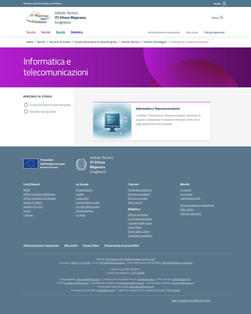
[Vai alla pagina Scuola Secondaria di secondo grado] (95, 42)
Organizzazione (84, 211)
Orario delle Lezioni (139, 231)
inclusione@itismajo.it (183, 283)
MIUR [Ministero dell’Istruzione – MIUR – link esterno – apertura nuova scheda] (26, 190)
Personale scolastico (139, 190)
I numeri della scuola (87, 202)
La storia (81, 215)
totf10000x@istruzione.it (112, 262)
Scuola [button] (30, 32)
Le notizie (185, 190)
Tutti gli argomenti (214, 32)
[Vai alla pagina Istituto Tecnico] (130, 42)
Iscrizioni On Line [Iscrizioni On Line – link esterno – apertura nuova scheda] (33, 207)
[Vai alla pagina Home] (29, 42)
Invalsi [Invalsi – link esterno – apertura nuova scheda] (27, 211)
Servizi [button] (45, 32)
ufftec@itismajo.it (181, 279)
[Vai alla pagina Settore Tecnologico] (155, 42)
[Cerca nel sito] (217, 17)
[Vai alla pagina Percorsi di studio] (59, 42)
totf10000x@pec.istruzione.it (177, 262)
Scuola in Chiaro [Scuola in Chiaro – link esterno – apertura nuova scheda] (32, 202)
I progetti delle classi (140, 223)
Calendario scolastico (140, 235)
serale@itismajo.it (106, 290)
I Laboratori (82, 198)
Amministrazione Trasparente (41, 245)
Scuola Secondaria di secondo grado (50, 105)
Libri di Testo (135, 227)
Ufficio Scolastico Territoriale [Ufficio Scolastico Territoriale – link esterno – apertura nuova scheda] (39, 198)
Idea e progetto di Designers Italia (191, 300)
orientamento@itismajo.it (131, 283)
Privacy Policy (91, 245)
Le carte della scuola (87, 207)
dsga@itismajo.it (146, 279)
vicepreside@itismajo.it (89, 279)
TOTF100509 (173, 290)
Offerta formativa (138, 215)
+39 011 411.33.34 (80, 262)
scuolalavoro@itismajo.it (76, 283)
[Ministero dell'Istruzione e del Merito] (42, 3)
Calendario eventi (190, 198)
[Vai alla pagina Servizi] (41, 42)
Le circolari (186, 194)
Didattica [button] (77, 32)
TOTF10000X (137, 273)
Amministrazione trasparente (164, 32)
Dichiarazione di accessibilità (121, 245)
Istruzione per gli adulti (43, 111)
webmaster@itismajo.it (141, 286)
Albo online (192, 32)
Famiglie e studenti (139, 194)
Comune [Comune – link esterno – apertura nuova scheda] (28, 215)
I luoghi (80, 194)
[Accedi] (220, 3)
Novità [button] (60, 32)
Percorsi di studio (137, 198)
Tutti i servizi (135, 202)
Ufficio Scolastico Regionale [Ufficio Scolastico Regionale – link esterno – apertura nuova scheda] (39, 194)
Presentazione (84, 190)
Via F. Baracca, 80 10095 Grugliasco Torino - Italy (130, 259)
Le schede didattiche (140, 219)
